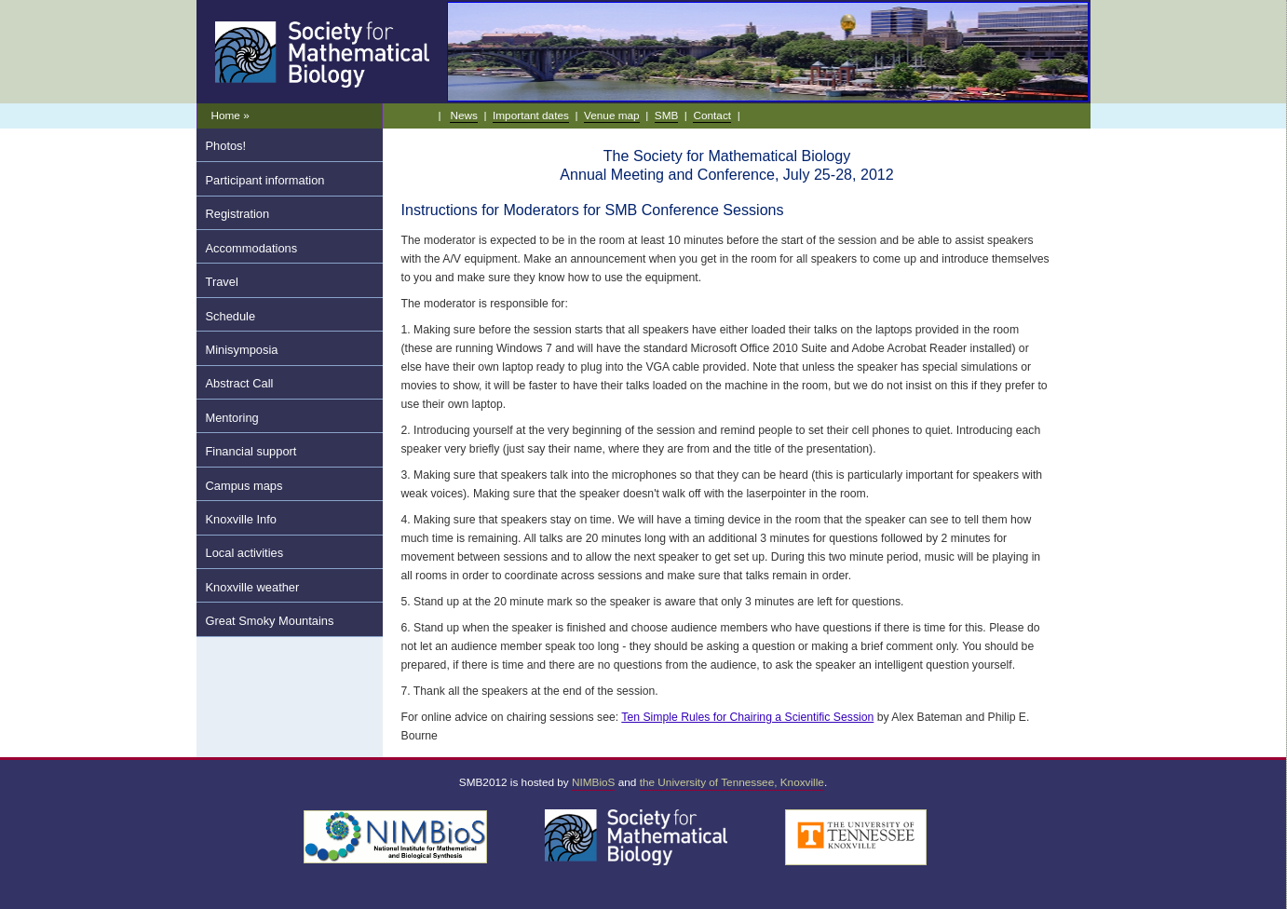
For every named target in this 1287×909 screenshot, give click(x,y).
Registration (238, 214)
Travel (222, 282)
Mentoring (232, 418)
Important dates (531, 115)
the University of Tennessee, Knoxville (732, 782)
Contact (712, 115)
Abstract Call (240, 383)
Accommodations (252, 248)
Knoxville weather (253, 587)
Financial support (251, 451)
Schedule (231, 316)
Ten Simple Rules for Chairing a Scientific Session (747, 717)
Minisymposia (242, 350)
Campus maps (244, 486)
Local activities (245, 553)
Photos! (226, 146)
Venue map (612, 115)
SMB (667, 115)
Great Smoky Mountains (270, 621)
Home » (230, 115)
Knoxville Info (242, 519)
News (463, 115)
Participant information (265, 180)
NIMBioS (593, 782)
